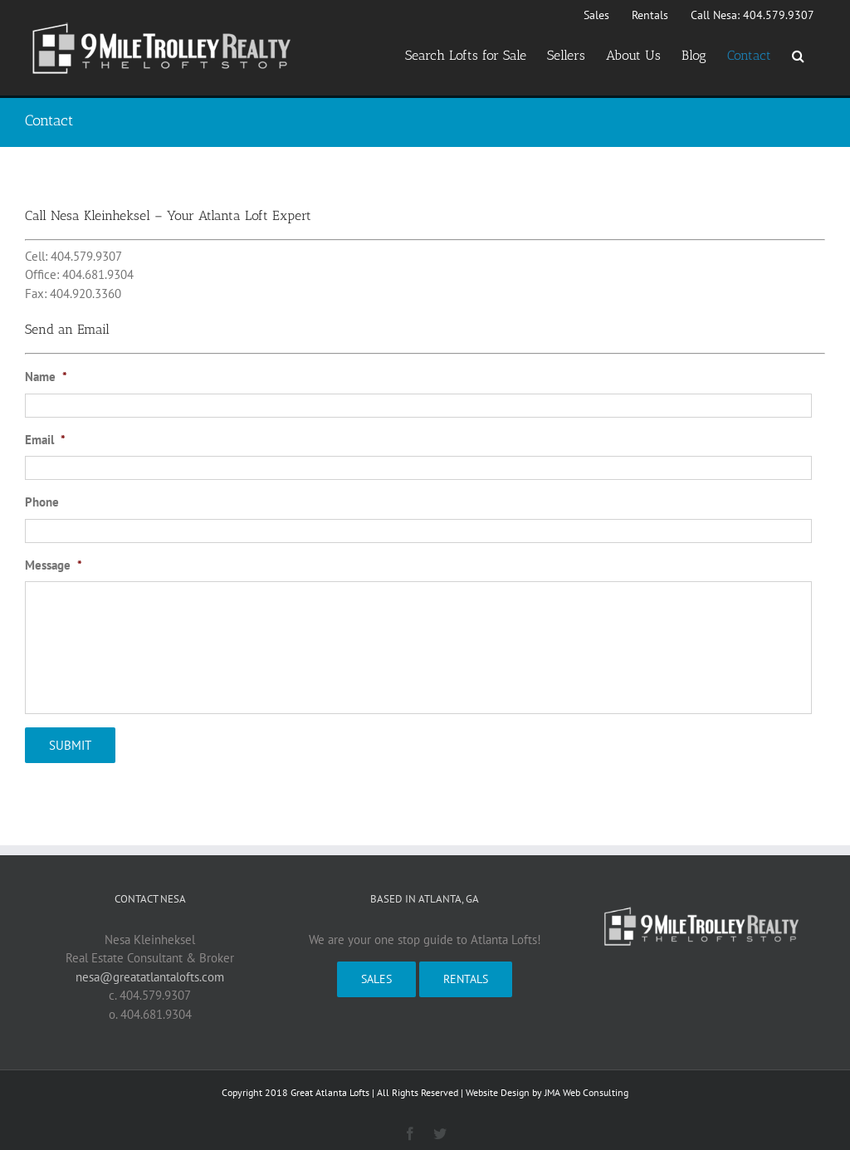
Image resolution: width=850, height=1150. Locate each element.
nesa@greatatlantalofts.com (150, 969)
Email (45, 440)
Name (46, 376)
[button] (798, 56)
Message (53, 565)
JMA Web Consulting (586, 1085)
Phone (42, 502)
